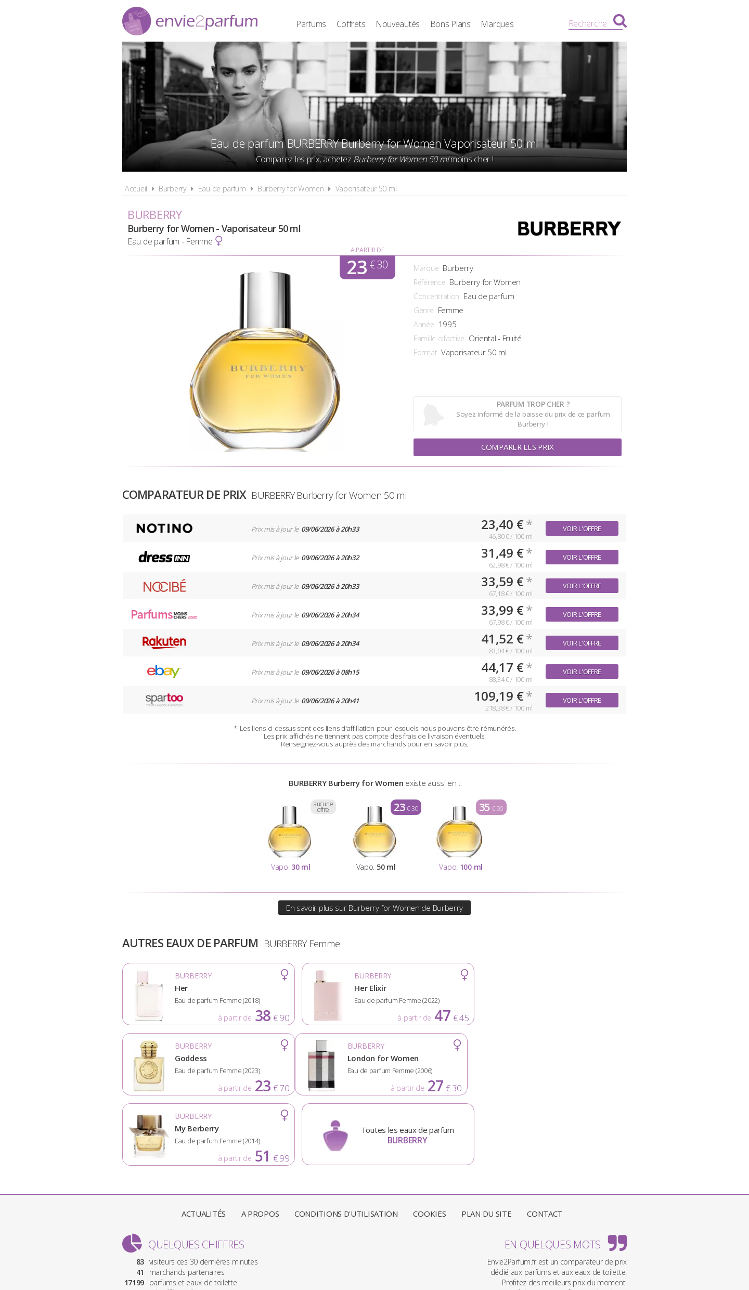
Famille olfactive (439, 338)
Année (424, 324)
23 (367, 267)
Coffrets (359, 23)
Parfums (320, 23)
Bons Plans (459, 23)
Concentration (436, 296)
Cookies (429, 1143)
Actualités (204, 1143)
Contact (544, 1143)
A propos (260, 1143)
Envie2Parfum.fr (189, 22)
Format (425, 352)
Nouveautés (406, 23)
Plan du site (486, 1143)
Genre (424, 310)
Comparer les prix (517, 447)
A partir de (367, 250)
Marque (426, 268)
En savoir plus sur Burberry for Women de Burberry (374, 907)
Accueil (136, 189)
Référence (429, 282)
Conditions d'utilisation (346, 1143)
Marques (505, 23)
